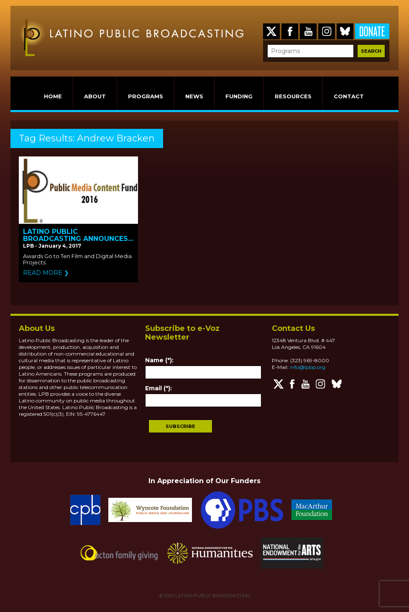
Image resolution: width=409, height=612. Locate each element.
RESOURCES (293, 96)
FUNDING (239, 96)
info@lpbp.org (307, 367)
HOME (53, 96)
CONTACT (349, 96)
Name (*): (159, 360)
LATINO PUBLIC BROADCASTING (212, 596)
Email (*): (158, 388)
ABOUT (95, 96)
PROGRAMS (145, 96)
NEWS (194, 96)
